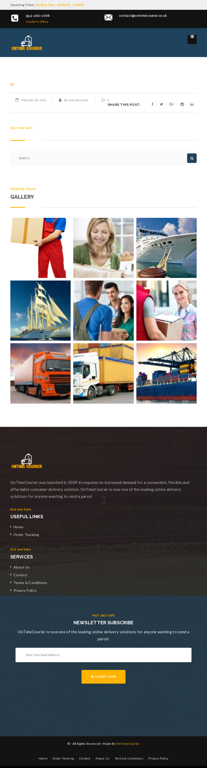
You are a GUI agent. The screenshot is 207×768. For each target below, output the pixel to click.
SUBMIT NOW (103, 676)
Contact (20, 575)
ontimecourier (78, 100)
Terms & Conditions (30, 582)
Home (18, 527)
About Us (21, 567)
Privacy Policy (24, 590)
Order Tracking (26, 534)
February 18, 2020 (33, 100)
